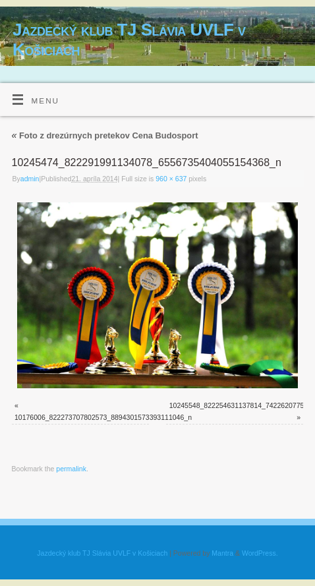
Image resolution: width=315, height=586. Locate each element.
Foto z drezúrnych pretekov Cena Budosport (105, 135)
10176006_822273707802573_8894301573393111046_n (103, 417)
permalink (71, 469)
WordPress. (260, 553)
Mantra (222, 553)
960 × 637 (171, 179)
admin (30, 179)
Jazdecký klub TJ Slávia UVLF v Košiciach (129, 39)
